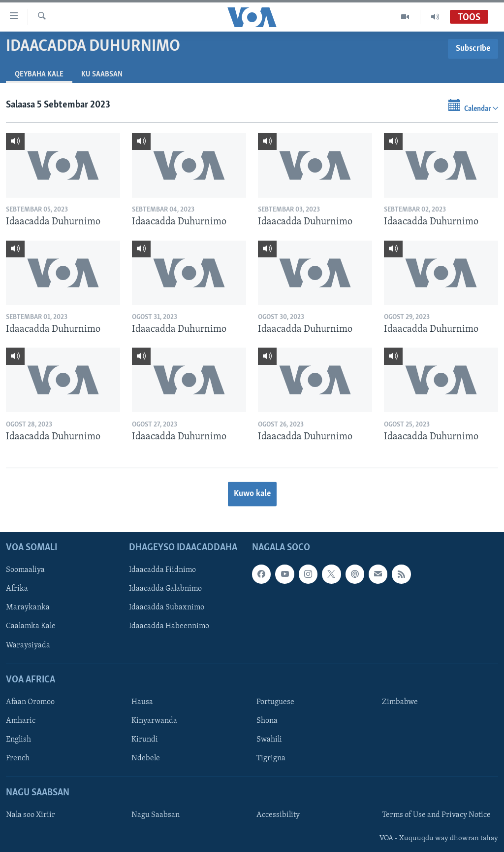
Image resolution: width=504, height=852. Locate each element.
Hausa (142, 702)
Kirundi (144, 740)
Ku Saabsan (102, 74)
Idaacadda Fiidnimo (162, 570)
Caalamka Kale (31, 626)
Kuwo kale (252, 493)
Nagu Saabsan (155, 815)
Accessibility (278, 815)
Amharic (20, 720)
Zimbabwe (400, 702)
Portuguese (275, 702)
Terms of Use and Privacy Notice (436, 815)
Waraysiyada (28, 645)
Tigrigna (270, 758)
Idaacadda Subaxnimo (166, 607)
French (18, 758)
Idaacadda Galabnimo (165, 589)
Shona (267, 720)
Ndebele (145, 758)
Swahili (269, 740)
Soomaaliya (25, 570)
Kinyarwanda (154, 720)
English (18, 740)
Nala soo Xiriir (30, 815)
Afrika (17, 589)
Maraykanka (28, 607)
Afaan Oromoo (30, 702)
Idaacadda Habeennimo (169, 626)
